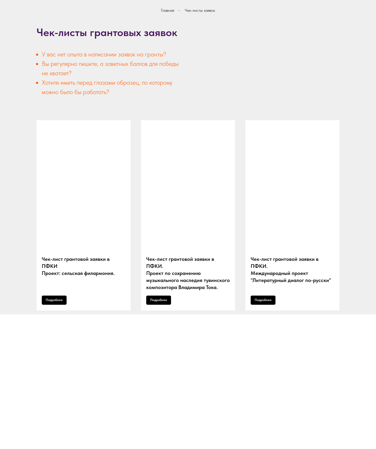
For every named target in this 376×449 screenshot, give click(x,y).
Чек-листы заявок (200, 10)
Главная (167, 10)
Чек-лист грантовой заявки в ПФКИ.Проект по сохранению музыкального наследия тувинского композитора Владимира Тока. (188, 273)
